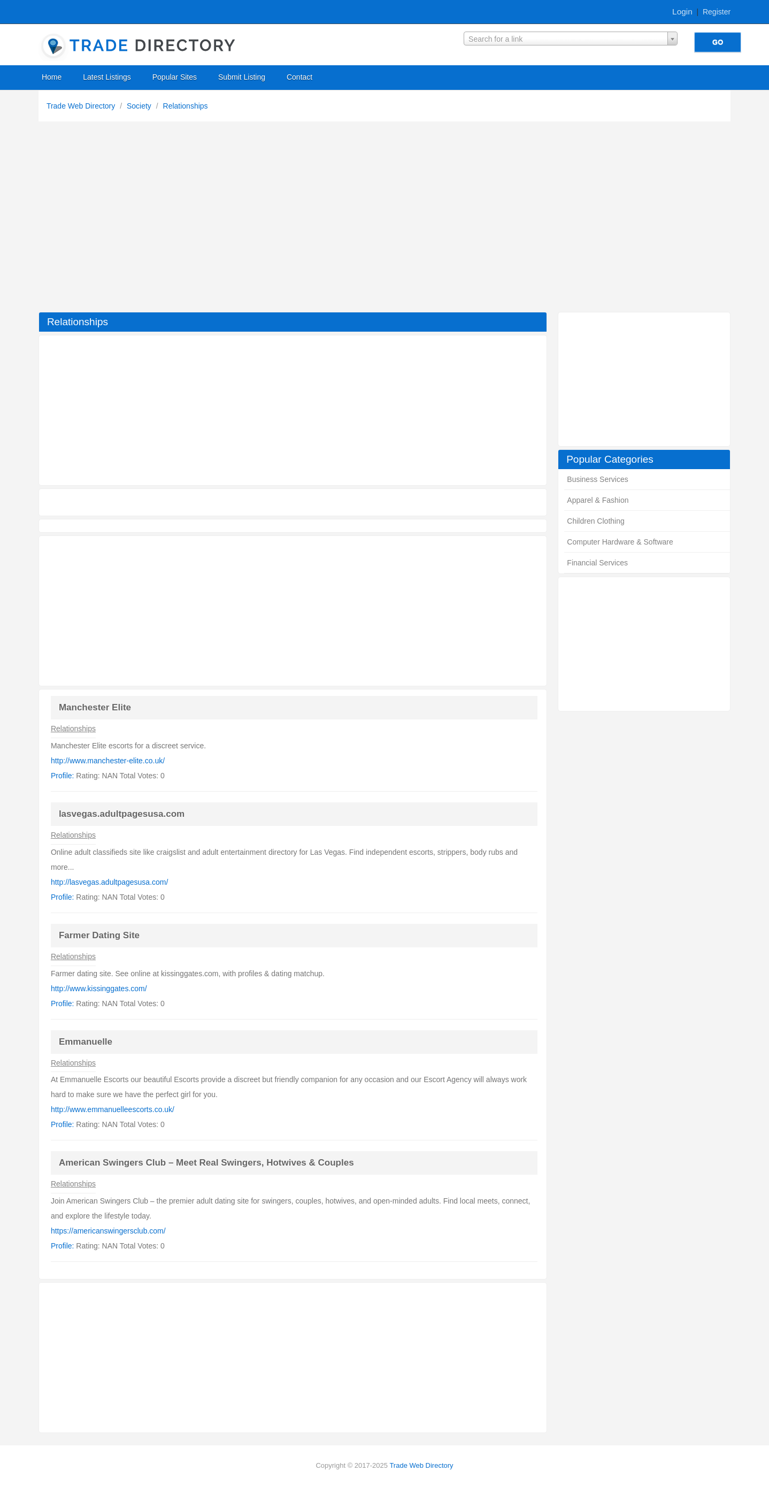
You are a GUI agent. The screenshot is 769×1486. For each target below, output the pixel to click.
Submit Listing (241, 77)
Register (716, 11)
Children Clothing (595, 521)
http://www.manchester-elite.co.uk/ (108, 760)
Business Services (597, 479)
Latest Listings (107, 77)
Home (51, 77)
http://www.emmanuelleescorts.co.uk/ (112, 1109)
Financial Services (597, 562)
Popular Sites (174, 77)
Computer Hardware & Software (620, 542)
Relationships (185, 106)
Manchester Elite (95, 707)
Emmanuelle (85, 1042)
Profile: (62, 775)
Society (140, 106)
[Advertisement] (384, 219)
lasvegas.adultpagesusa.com (121, 814)
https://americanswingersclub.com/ (108, 1231)
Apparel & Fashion (597, 500)
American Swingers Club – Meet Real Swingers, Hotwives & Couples (206, 1163)
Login (682, 11)
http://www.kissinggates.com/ (99, 988)
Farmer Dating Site (99, 935)
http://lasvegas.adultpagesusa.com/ (109, 882)
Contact (299, 77)
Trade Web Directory (82, 106)
